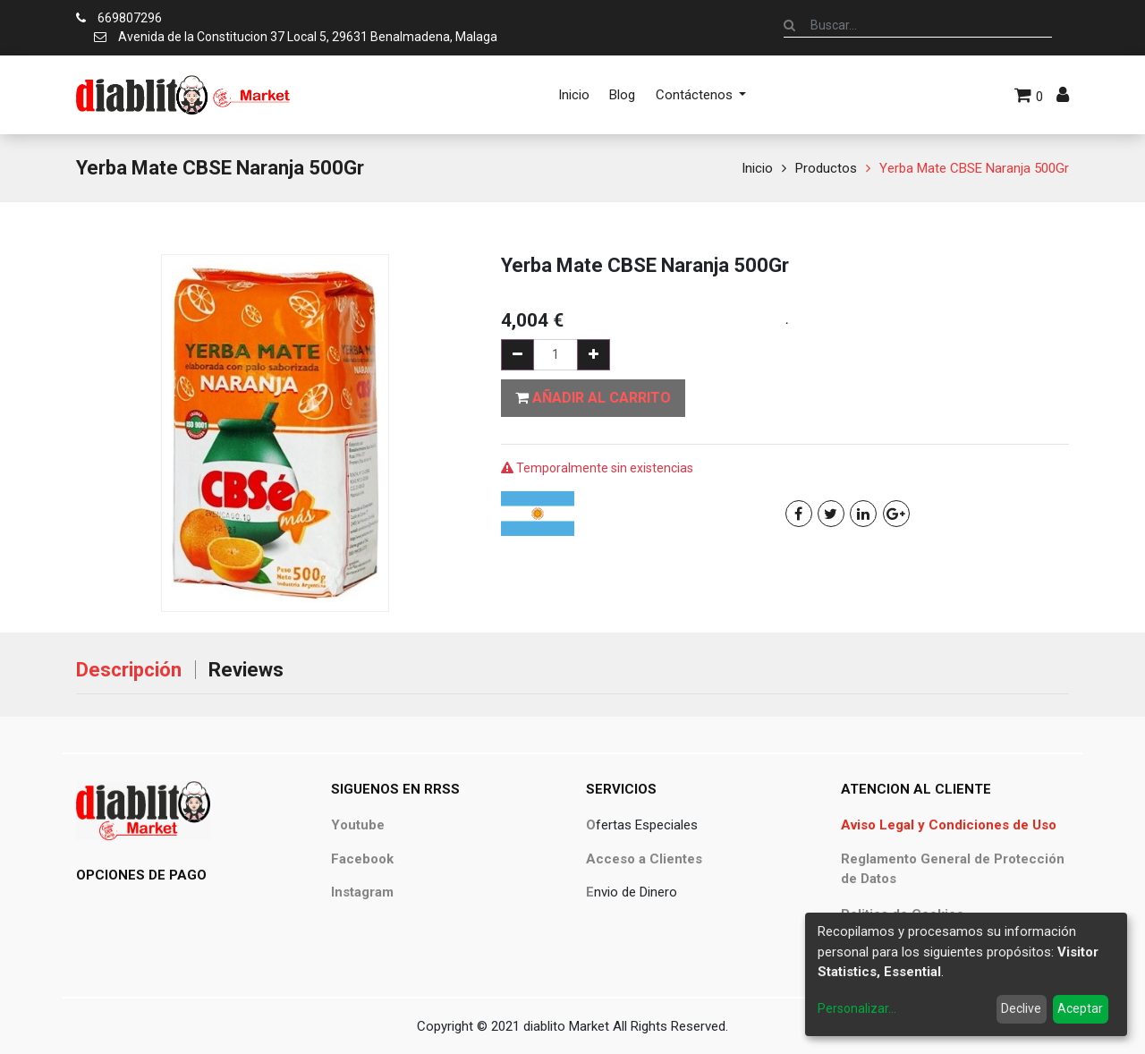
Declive (1021, 1008)
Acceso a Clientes (644, 859)
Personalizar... (857, 1008)
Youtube (358, 825)
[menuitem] (573, 94)
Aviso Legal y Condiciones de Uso (948, 825)
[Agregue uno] (593, 354)
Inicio (757, 168)
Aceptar (1080, 1008)
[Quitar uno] (517, 354)
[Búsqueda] (789, 25)
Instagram (362, 892)
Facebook (362, 859)
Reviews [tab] (246, 670)
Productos (826, 168)
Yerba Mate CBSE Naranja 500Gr (974, 168)
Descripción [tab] (129, 670)
